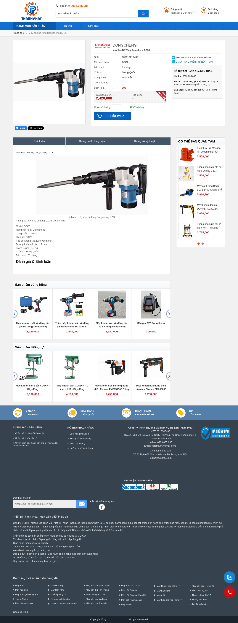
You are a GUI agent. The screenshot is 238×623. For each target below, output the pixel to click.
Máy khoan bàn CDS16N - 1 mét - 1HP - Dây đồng (72, 387)
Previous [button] (15, 314)
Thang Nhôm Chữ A (201, 595)
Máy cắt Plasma (129, 590)
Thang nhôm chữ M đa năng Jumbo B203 (209, 169)
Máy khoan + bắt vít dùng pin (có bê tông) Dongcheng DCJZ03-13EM (32, 327)
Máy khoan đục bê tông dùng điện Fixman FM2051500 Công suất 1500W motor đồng (111, 389)
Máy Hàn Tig (57, 585)
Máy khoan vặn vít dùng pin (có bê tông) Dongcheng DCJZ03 (111, 327)
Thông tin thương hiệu (92, 141)
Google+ (17, 612)
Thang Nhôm (21, 599)
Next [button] (168, 314)
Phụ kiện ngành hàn (95, 594)
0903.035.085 (79, 5)
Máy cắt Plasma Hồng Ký (133, 595)
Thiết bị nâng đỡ (58, 594)
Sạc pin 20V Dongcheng (151, 323)
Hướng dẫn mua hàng (80, 438)
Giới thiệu (39, 141)
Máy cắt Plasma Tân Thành (64, 603)
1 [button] (198, 243)
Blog (25, 612)
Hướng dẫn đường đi (199, 84)
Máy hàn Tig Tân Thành (97, 590)
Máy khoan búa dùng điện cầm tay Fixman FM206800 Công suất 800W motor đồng (151, 389)
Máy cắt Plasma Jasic (131, 600)
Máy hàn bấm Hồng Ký (203, 586)
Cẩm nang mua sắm (79, 433)
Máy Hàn (19, 585)
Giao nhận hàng (77, 443)
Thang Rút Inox (199, 599)
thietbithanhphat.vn (117, 619)
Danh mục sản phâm (34, 26)
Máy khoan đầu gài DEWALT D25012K (207, 207)
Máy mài (161, 595)
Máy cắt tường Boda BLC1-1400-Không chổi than (209, 190)
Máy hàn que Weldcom (97, 599)
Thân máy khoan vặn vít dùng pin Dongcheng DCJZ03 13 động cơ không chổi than (72, 327)
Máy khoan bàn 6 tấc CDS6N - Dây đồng (33, 387)
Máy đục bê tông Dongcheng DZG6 (47, 32)
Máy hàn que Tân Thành (98, 585)
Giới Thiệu (94, 25)
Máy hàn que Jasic (24, 603)
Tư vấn (68, 25)
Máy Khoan (126, 604)
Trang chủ (18, 32)
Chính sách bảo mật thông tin (29, 433)
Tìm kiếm (143, 13)
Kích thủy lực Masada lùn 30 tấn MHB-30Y (209, 150)
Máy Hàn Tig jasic (200, 590)
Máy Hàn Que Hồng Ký (26, 594)
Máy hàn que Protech (96, 603)
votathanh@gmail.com (164, 445)
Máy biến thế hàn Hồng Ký (169, 600)
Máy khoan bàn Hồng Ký (169, 586)
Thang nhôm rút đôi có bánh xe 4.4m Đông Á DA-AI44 (209, 228)
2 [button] (203, 243)
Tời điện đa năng (200, 604)
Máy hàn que (21, 590)
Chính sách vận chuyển (26, 438)
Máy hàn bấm (163, 590)
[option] (33, 314)
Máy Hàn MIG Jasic (130, 585)
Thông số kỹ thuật (144, 141)
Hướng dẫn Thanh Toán (81, 448)
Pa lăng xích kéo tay (60, 599)
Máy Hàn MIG (57, 590)
